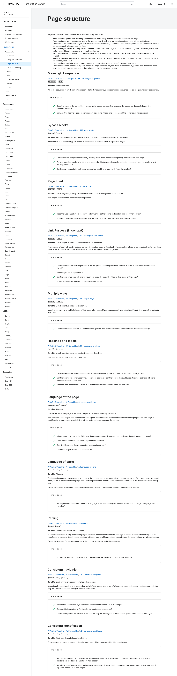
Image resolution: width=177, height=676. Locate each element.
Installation (9, 30)
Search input (10, 251)
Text (8, 75)
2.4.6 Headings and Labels (89, 346)
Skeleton (8, 263)
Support (161, 4)
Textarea (8, 290)
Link (6, 200)
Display (7, 324)
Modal (7, 212)
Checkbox (9, 148)
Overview (10, 56)
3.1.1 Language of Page (86, 402)
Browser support (11, 38)
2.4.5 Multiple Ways (86, 299)
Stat (6, 271)
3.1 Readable (71, 402)
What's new (9, 42)
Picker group (10, 227)
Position (8, 344)
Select (7, 255)
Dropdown (9, 168)
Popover (8, 231)
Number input (10, 215)
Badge (7, 125)
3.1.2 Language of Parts (86, 467)
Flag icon (8, 180)
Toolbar (8, 302)
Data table (9, 152)
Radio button (10, 243)
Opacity (8, 336)
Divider (7, 160)
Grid (6, 99)
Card (7, 145)
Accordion (9, 109)
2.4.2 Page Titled (85, 186)
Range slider (10, 247)
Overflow (8, 340)
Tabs (7, 282)
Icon (6, 192)
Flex (6, 328)
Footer (7, 184)
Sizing (7, 351)
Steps (7, 275)
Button (9, 137)
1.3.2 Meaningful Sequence (89, 78)
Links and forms (13, 79)
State (7, 389)
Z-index (8, 367)
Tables (9, 83)
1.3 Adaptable (71, 78)
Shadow (8, 347)
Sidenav (8, 259)
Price (7, 235)
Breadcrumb (9, 133)
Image (7, 332)
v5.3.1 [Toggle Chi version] (150, 4)
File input (8, 176)
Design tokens (10, 95)
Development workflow (14, 34)
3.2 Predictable (72, 575)
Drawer (8, 164)
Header (8, 188)
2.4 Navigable (71, 130)
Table (7, 279)
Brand (7, 129)
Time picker (9, 294)
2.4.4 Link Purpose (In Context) (90, 236)
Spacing (8, 355)
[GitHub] (171, 3)
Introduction (9, 26)
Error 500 (8, 385)
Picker (7, 223)
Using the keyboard (14, 60)
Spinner (8, 267)
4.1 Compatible (71, 523)
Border (7, 316)
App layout (9, 377)
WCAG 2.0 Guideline (56, 78)
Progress (8, 239)
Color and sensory (14, 68)
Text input (9, 286)
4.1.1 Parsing (83, 523)
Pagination (9, 219)
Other (9, 87)
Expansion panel (11, 172)
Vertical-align (10, 363)
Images (9, 72)
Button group (10, 141)
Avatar (7, 121)
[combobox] (97, 3)
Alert (6, 117)
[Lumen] (14, 4)
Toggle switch (10, 298)
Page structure (13, 64)
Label (7, 196)
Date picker (9, 156)
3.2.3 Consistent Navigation (90, 575)
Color (7, 91)
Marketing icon (10, 204)
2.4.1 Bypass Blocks (86, 130)
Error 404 (8, 381)
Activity (7, 113)
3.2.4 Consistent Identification (91, 631)
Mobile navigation (11, 208)
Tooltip (7, 306)
